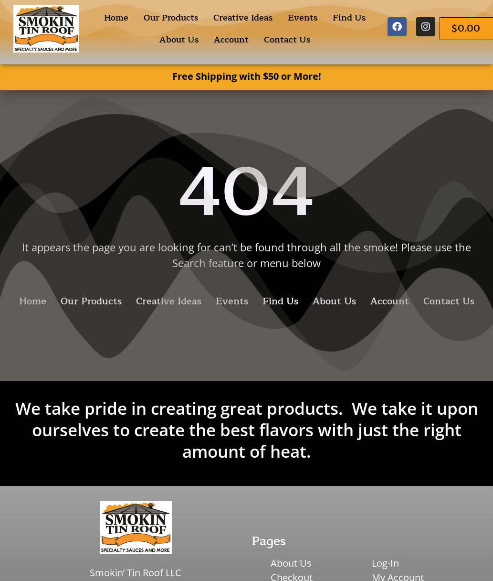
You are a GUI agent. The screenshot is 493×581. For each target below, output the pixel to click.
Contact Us (287, 39)
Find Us (349, 18)
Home (116, 18)
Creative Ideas (243, 18)
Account (231, 39)
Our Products (171, 18)
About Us (179, 39)
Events (302, 18)
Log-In (385, 563)
